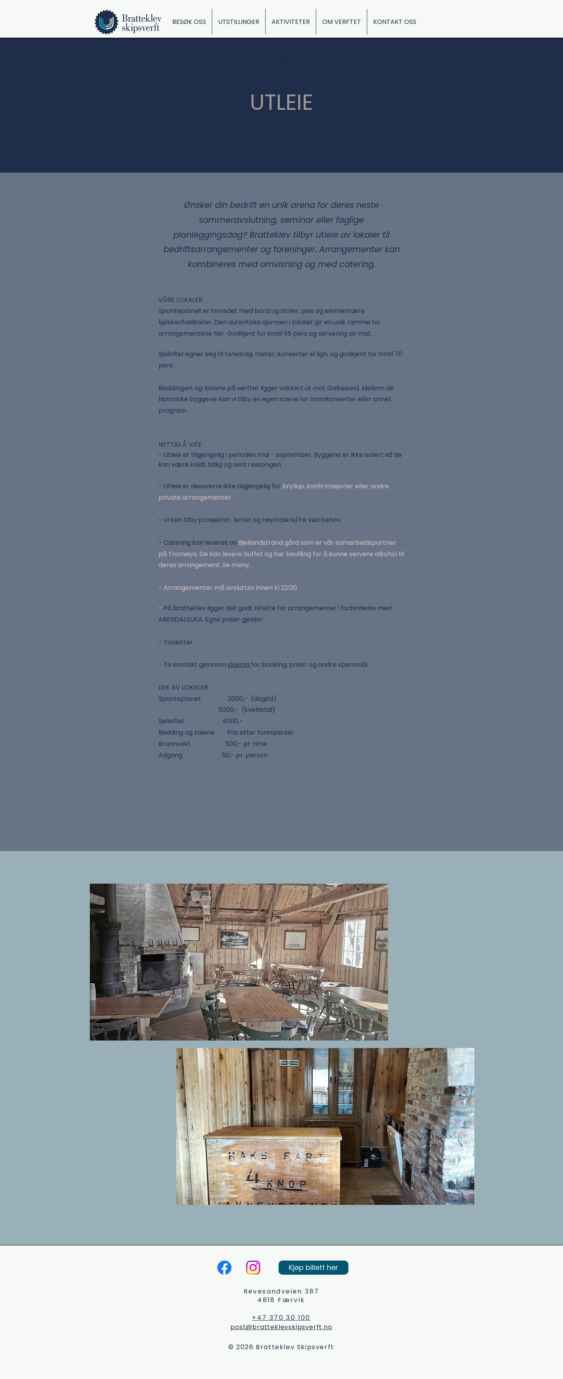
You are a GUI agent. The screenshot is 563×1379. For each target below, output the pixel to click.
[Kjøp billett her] (313, 1268)
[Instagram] (253, 1267)
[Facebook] (224, 1267)
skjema (239, 664)
